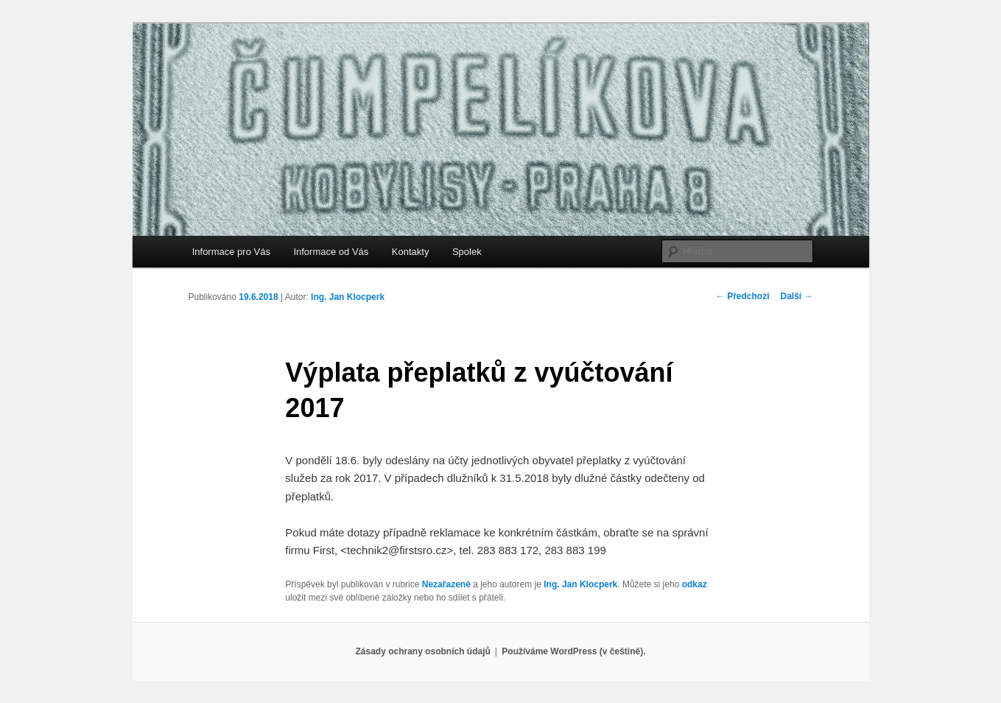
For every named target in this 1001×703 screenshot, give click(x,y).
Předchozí (743, 296)
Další (796, 296)
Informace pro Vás (231, 251)
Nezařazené (446, 584)
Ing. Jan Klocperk (347, 297)
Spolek (467, 251)
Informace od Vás (330, 251)
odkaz (694, 584)
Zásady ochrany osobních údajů (422, 651)
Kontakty (410, 251)
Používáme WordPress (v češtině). (573, 651)
